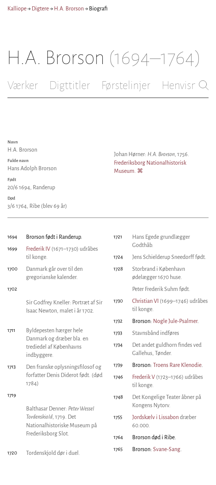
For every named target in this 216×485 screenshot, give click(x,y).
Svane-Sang (166, 449)
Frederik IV (38, 249)
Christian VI (145, 301)
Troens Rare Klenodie (177, 365)
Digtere (40, 9)
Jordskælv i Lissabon (155, 417)
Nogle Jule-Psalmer (175, 321)
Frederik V (143, 377)
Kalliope (16, 9)
